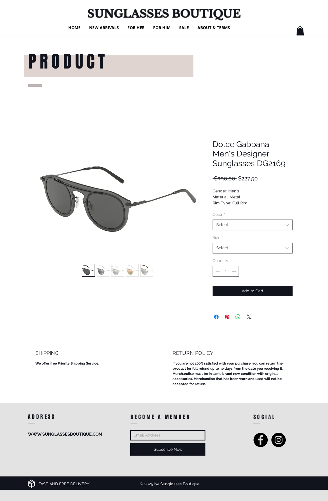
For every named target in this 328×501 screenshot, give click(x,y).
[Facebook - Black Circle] (260, 440)
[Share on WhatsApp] (238, 316)
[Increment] (234, 271)
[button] (300, 30)
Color (219, 214)
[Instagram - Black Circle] (278, 440)
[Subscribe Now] (167, 449)
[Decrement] (217, 271)
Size (218, 237)
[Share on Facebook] (216, 316)
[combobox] (253, 225)
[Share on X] (248, 316)
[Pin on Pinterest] (227, 316)
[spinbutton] (226, 271)
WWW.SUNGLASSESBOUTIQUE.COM (65, 434)
